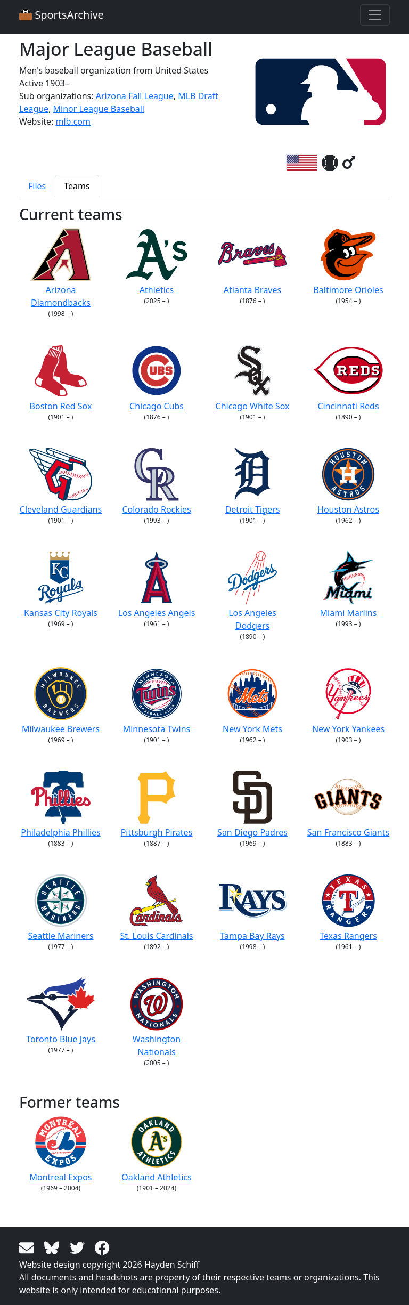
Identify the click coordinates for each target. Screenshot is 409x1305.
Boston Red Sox (61, 378)
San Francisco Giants (348, 804)
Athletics (157, 262)
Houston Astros (348, 481)
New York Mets (252, 701)
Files (37, 186)
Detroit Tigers (252, 481)
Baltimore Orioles (348, 262)
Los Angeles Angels (156, 585)
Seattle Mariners (60, 908)
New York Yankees (348, 701)
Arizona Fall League (135, 96)
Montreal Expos (61, 1149)
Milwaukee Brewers (61, 701)
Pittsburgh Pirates (157, 804)
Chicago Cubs (156, 378)
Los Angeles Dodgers (252, 591)
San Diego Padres (252, 804)
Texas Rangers (348, 908)
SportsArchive (61, 14)
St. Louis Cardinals (156, 908)
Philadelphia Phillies (61, 804)
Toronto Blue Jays (60, 1011)
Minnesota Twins (157, 701)
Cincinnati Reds (348, 378)
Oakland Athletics (156, 1149)
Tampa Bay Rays (252, 908)
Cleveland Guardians (61, 481)
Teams (76, 186)
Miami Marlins (348, 585)
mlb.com (73, 121)
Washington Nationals (156, 1017)
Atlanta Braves (252, 262)
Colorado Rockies (156, 481)
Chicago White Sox (253, 378)
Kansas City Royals (60, 585)
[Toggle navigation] (375, 15)
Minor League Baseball (98, 109)
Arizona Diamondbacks (61, 268)
